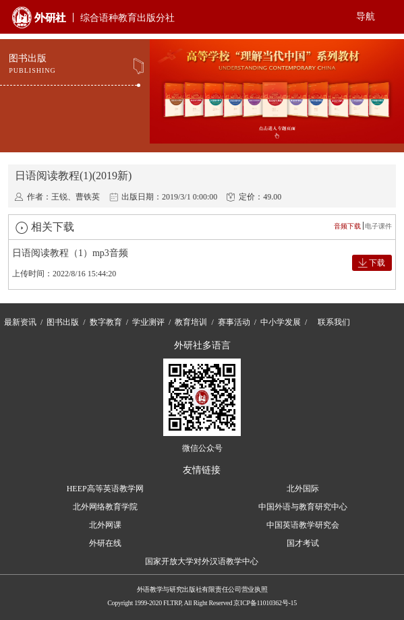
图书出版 (63, 322)
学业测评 (148, 322)
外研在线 (105, 543)
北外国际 (303, 488)
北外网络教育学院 (105, 507)
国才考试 (303, 543)
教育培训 (191, 322)
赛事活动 (234, 322)
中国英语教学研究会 (302, 525)
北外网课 (105, 525)
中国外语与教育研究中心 (302, 507)
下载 (377, 263)
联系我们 (334, 322)
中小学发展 (280, 322)
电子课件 (378, 226)
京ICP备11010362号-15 (264, 603)
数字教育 (106, 322)
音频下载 (347, 226)
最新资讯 (20, 322)
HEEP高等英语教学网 (105, 488)
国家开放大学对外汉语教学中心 (201, 561)
